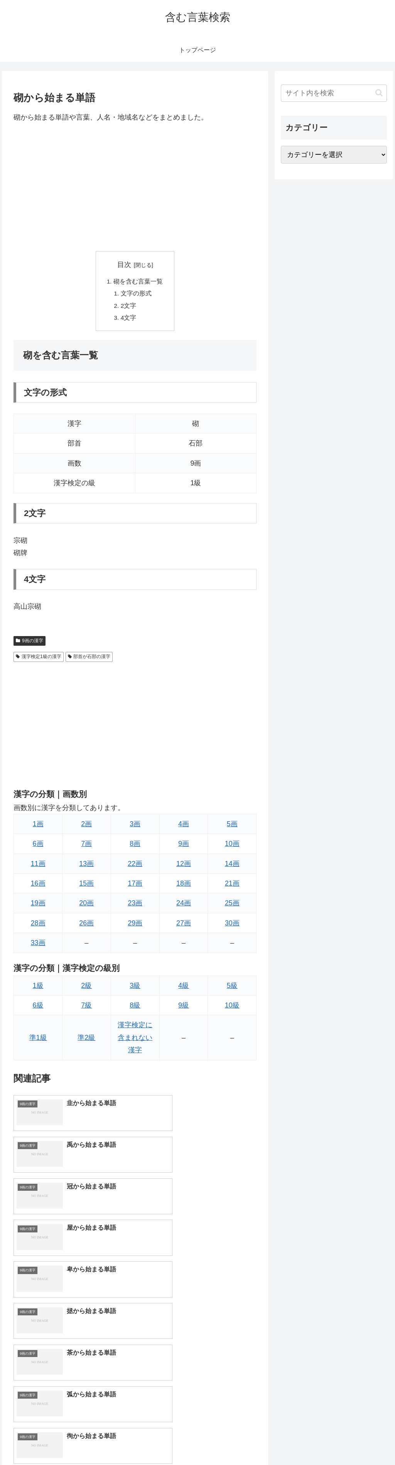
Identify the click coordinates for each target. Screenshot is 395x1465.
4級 (183, 987)
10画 (232, 846)
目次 (124, 264)
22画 (135, 865)
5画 (232, 826)
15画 (86, 885)
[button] (379, 92)
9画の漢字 (29, 642)
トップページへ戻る (301, 1441)
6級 (38, 1007)
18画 (183, 885)
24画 (183, 905)
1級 (38, 987)
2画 (86, 826)
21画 (232, 885)
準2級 (86, 1039)
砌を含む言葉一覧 (138, 281)
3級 (135, 987)
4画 (183, 826)
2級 (86, 987)
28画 (38, 925)
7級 (86, 1007)
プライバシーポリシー (361, 1441)
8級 (135, 1007)
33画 (38, 945)
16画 (38, 885)
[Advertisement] (135, 187)
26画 (86, 925)
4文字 (129, 319)
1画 (38, 826)
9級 (183, 1007)
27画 (183, 925)
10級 (232, 1007)
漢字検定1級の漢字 (38, 659)
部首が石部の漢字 (89, 659)
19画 (38, 905)
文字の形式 (136, 294)
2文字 (129, 307)
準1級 (38, 1039)
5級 (232, 987)
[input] (334, 93)
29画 (135, 925)
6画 (38, 846)
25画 (232, 905)
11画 (38, 865)
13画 (86, 865)
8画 (135, 846)
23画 (135, 905)
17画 (135, 885)
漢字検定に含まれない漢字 (135, 1039)
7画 (86, 846)
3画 (135, 826)
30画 (232, 925)
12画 (183, 865)
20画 (86, 905)
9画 (183, 846)
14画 (232, 865)
